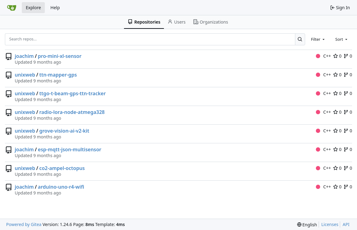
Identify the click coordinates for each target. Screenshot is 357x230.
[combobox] (318, 39)
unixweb (25, 75)
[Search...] (300, 39)
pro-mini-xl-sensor (59, 56)
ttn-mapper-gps (58, 75)
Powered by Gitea (23, 224)
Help (55, 7)
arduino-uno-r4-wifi (61, 187)
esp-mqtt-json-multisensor (69, 149)
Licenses (330, 224)
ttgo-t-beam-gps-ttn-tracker (72, 93)
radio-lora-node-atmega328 (72, 112)
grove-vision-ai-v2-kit (64, 131)
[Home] (11, 7)
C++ (323, 56)
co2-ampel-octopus (62, 168)
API (346, 224)
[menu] (307, 225)
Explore (33, 7)
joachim (24, 56)
